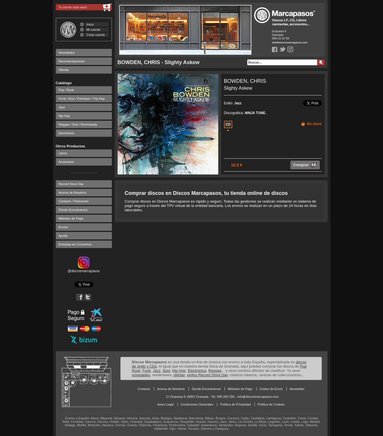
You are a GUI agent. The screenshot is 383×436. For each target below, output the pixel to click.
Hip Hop (64, 116)
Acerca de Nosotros (73, 192)
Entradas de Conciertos (75, 244)
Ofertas (64, 70)
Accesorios (66, 162)
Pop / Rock (66, 90)
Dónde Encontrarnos (73, 210)
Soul (166, 370)
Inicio (90, 24)
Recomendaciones (72, 61)
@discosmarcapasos (84, 269)
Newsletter (297, 389)
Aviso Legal (165, 404)
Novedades (67, 52)
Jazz (62, 107)
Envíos (63, 227)
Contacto (143, 389)
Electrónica (66, 133)
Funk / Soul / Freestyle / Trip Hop (82, 98)
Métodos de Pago (71, 218)
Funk (146, 370)
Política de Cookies (271, 404)
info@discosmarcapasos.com (258, 396)
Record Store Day (71, 184)
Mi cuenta (93, 29)
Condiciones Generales (197, 404)
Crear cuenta (96, 35)
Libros (63, 153)
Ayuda (63, 235)
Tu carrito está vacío (73, 7)
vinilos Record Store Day (207, 375)
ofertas (179, 375)
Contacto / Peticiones (74, 201)
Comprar (305, 165)
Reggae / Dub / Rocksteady (78, 124)
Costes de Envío (271, 389)
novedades (141, 375)
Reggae (214, 370)
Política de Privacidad (235, 404)
